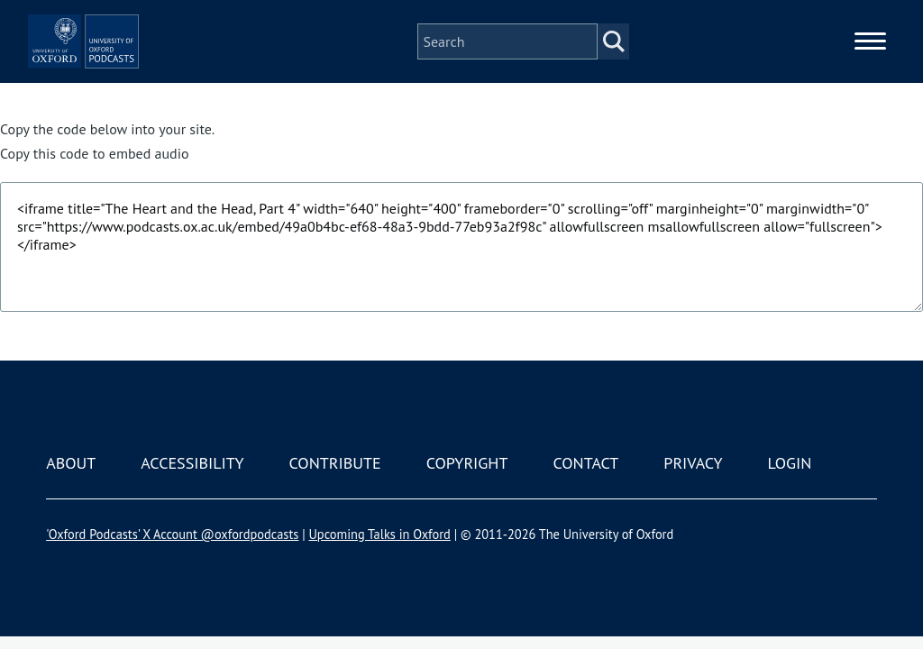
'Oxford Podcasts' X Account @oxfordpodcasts (172, 534)
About (71, 462)
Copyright (467, 462)
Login (790, 462)
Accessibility (192, 462)
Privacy (692, 462)
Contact (585, 462)
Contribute (335, 462)
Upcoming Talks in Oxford (379, 534)
